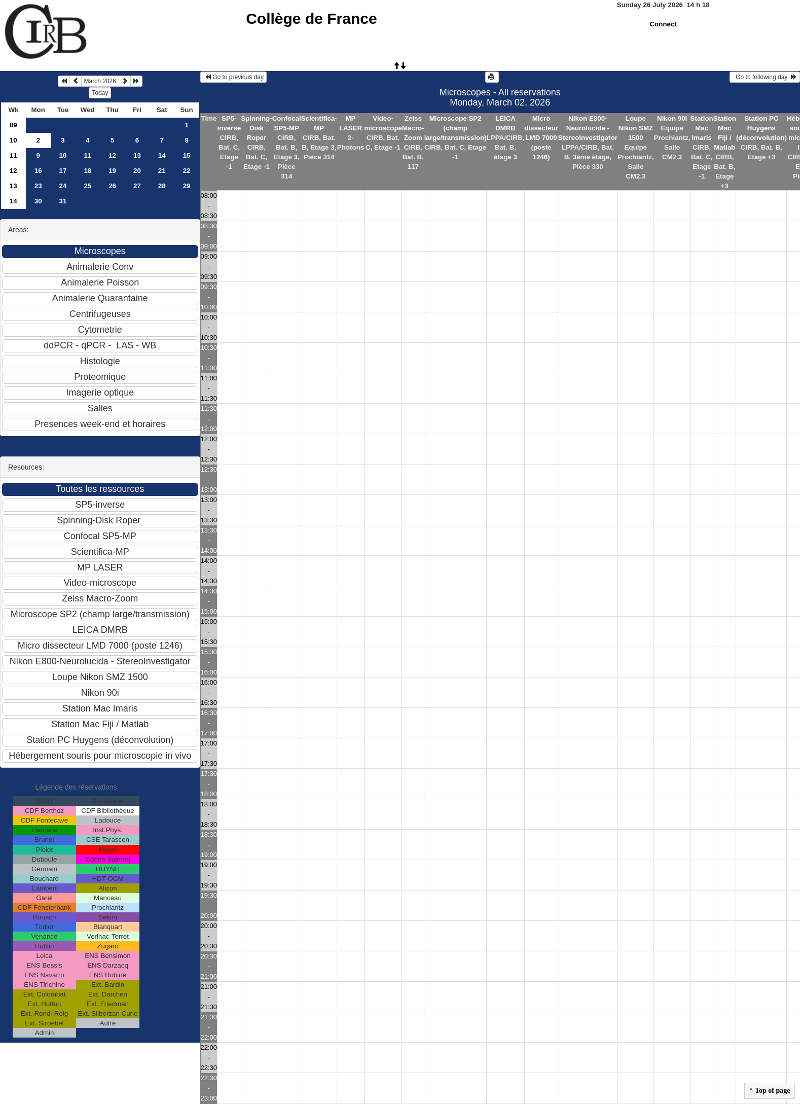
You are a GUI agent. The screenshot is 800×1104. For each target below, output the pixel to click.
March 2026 (100, 81)
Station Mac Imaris (701, 128)
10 (13, 140)
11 (13, 155)
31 (63, 201)
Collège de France (311, 18)
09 (13, 125)
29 (187, 186)
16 (38, 170)
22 (187, 170)
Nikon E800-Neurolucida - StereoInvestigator (587, 128)
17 (63, 170)
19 (112, 170)
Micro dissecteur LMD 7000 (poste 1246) (541, 138)
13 (137, 155)
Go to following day (765, 77)
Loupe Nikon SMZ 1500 (635, 128)
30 (38, 201)
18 (87, 170)
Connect (662, 24)
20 (137, 170)
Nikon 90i (672, 118)
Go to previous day (233, 77)
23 (38, 186)
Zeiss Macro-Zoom (413, 128)
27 (137, 186)
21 (162, 170)
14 (162, 155)
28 (162, 186)
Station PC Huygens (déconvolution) (761, 128)
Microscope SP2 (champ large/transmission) (455, 128)
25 (87, 186)
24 (63, 186)
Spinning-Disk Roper (256, 128)
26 (112, 186)
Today (100, 92)
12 (112, 155)
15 (187, 155)
